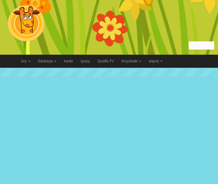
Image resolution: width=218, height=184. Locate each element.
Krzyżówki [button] (131, 61)
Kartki (68, 61)
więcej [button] (155, 61)
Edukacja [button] (47, 61)
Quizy (85, 61)
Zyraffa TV (105, 61)
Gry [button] (25, 61)
